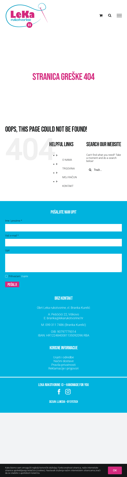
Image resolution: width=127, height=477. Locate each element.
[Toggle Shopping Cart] (101, 15)
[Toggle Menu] (119, 15)
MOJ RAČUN (69, 177)
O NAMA (67, 159)
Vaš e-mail (12, 235)
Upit (7, 250)
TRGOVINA (68, 168)
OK (115, 470)
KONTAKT (67, 186)
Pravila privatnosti (63, 365)
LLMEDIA (61, 402)
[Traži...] (104, 170)
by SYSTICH (72, 402)
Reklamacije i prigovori (63, 368)
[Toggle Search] (109, 15)
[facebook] (59, 391)
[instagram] (68, 391)
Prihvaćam (18, 276)
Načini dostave (64, 361)
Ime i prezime (13, 220)
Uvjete (24, 276)
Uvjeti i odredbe (63, 357)
